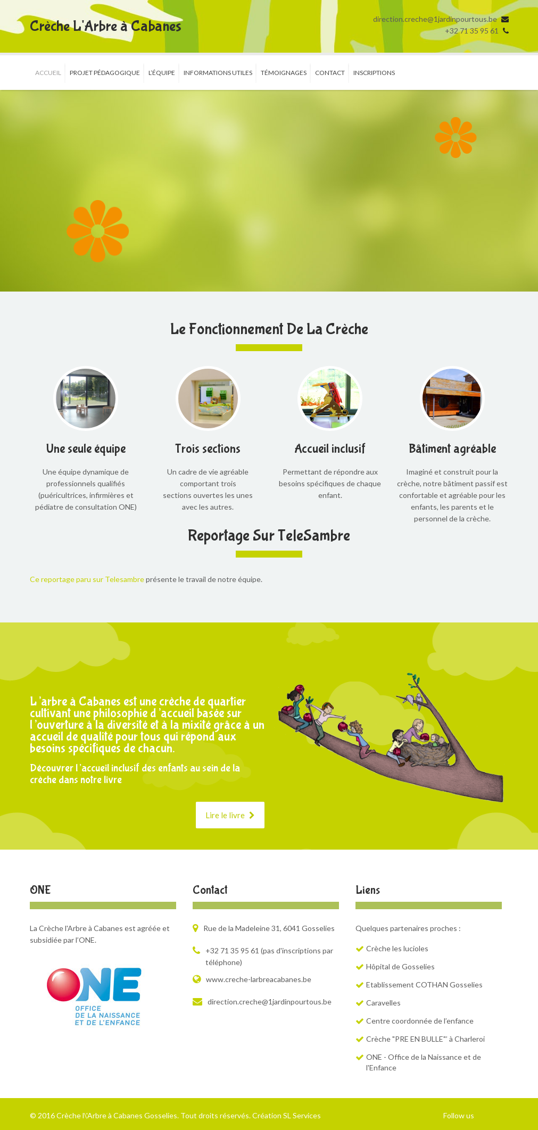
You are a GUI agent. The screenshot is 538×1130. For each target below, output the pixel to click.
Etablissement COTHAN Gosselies (424, 984)
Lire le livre (230, 815)
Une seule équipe (86, 449)
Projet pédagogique (105, 73)
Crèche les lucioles (397, 948)
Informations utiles (218, 73)
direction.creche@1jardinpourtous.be (435, 18)
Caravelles (383, 1002)
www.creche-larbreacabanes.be (258, 979)
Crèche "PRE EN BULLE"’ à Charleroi (425, 1038)
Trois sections (208, 449)
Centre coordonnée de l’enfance (420, 1020)
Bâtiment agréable (452, 449)
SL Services (302, 1115)
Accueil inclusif (330, 449)
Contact (330, 73)
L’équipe (161, 73)
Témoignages (284, 73)
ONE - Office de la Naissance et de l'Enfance (423, 1062)
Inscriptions (374, 73)
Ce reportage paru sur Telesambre (87, 579)
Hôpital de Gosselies (400, 966)
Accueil (48, 73)
